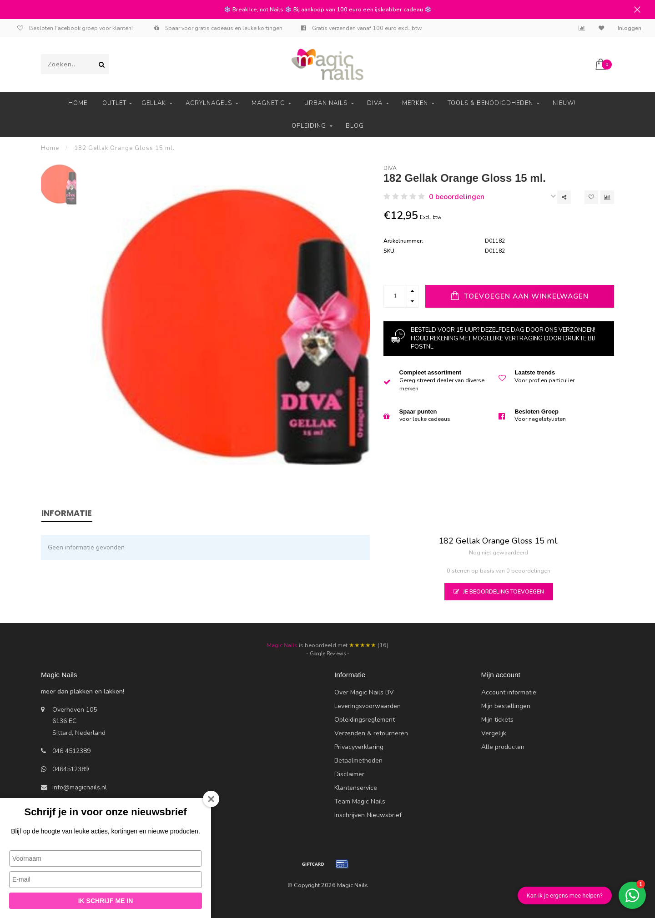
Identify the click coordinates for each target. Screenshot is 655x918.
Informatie (66, 513)
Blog (355, 126)
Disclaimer (349, 774)
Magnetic (268, 103)
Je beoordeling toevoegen (498, 591)
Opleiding (309, 126)
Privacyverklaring (358, 747)
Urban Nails (326, 103)
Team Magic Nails (359, 801)
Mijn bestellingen (505, 706)
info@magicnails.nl (79, 787)
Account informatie (508, 692)
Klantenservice (355, 787)
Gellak (153, 103)
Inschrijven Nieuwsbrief (368, 815)
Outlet (114, 103)
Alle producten (502, 747)
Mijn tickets (497, 719)
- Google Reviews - (327, 653)
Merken (415, 103)
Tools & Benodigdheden (490, 103)
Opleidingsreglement (364, 719)
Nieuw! (564, 103)
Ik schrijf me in (105, 900)
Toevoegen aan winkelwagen (519, 295)
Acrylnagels (209, 103)
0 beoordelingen (456, 197)
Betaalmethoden (358, 760)
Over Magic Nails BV (364, 692)
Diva (375, 103)
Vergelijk (493, 733)
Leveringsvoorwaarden (367, 706)
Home (77, 103)
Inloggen (629, 28)
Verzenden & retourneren (371, 733)
